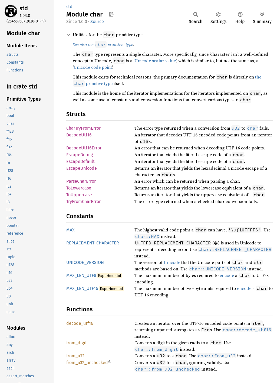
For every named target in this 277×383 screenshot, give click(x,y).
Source (97, 21)
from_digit (76, 342)
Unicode (172, 262)
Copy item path (111, 14)
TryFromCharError (83, 201)
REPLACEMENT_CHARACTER (92, 242)
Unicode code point (93, 67)
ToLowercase (78, 188)
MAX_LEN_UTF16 (82, 288)
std (23, 8)
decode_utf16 (79, 323)
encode (227, 275)
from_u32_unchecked (87, 362)
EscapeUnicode (81, 168)
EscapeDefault (80, 161)
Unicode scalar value (155, 61)
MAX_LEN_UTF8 (81, 275)
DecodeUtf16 (79, 135)
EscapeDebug (79, 154)
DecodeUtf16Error (83, 147)
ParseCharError (81, 181)
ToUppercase (79, 194)
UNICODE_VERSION (85, 262)
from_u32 (75, 355)
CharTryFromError (83, 128)
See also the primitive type (103, 44)
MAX (70, 230)
